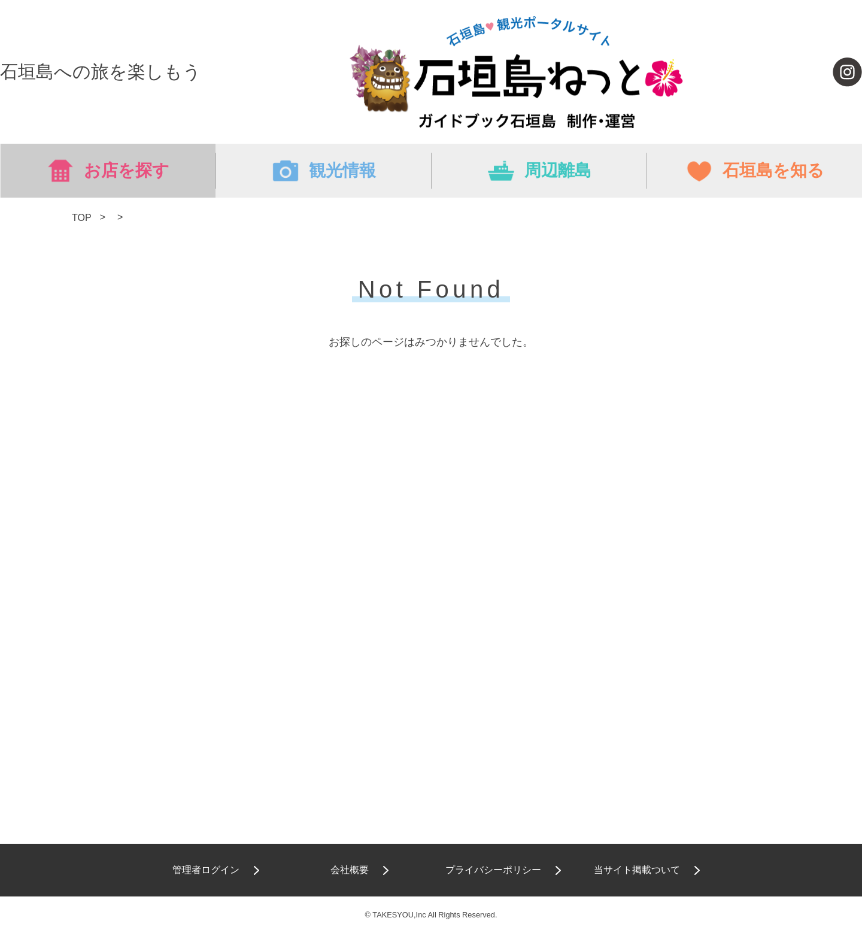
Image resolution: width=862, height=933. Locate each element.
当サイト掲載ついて (637, 870)
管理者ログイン (205, 870)
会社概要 (349, 870)
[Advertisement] (431, 518)
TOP (81, 218)
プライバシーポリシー (493, 870)
